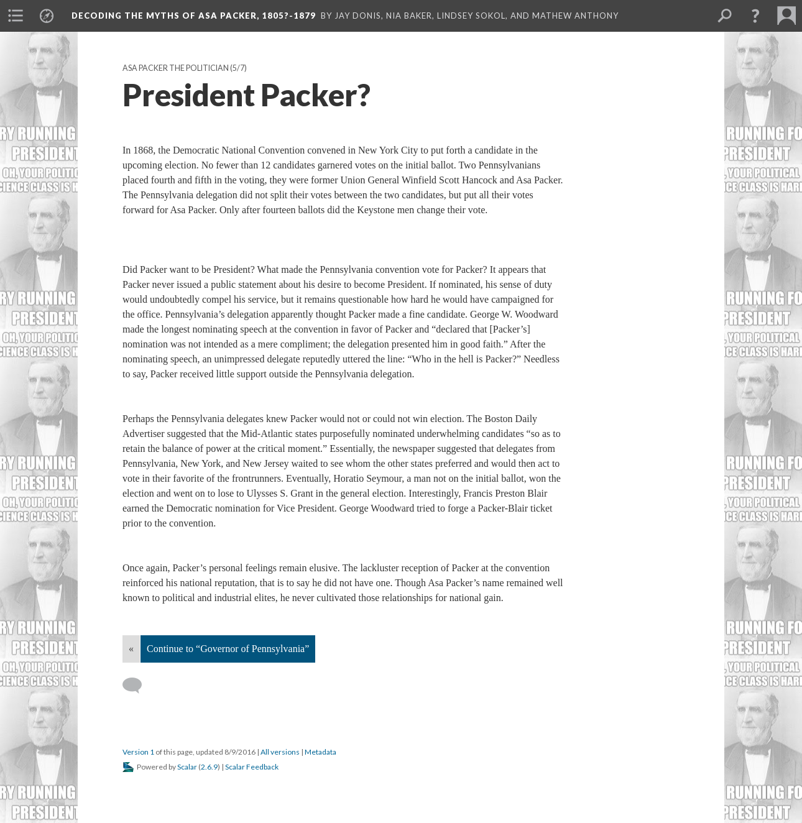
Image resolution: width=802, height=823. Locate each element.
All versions (280, 751)
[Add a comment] (137, 686)
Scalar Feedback (252, 766)
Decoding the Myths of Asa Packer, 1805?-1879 (193, 16)
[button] (755, 15)
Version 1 (138, 751)
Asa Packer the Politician (175, 68)
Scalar (187, 766)
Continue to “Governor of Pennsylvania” (228, 648)
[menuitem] (15, 15)
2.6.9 (209, 766)
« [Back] (131, 648)
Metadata (320, 751)
